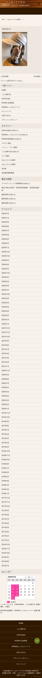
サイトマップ (6, 111)
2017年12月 (6, 498)
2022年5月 (5, 307)
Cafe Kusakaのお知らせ (10, 130)
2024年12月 (6, 252)
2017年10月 (6, 506)
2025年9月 (5, 222)
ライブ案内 (5, 156)
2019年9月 (5, 421)
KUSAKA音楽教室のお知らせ (12, 139)
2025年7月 (5, 230)
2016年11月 (6, 549)
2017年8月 (5, 515)
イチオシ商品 (6, 143)
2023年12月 (6, 273)
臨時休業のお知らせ (9, 194)
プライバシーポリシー (9, 120)
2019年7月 (5, 430)
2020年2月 (5, 404)
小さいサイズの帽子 (14, 19)
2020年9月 (5, 375)
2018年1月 (5, 493)
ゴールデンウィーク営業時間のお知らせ (16, 183)
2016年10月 (6, 553)
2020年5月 (5, 392)
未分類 (4, 169)
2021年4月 (5, 353)
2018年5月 (5, 477)
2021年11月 (6, 332)
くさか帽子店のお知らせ (10, 151)
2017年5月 (5, 527)
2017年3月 (5, 536)
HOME (4, 90)
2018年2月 (5, 489)
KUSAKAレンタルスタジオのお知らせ (15, 135)
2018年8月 (5, 464)
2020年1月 (5, 409)
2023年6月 (5, 281)
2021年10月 (6, 337)
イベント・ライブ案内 (9, 147)
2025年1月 (5, 247)
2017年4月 (5, 532)
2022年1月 (5, 324)
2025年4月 (5, 239)
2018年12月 (6, 451)
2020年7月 (5, 383)
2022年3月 (5, 315)
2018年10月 (6, 460)
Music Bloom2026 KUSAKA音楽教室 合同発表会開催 (20, 189)
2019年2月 (5, 447)
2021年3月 (5, 358)
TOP (3, 19)
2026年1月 (5, 218)
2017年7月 (5, 519)
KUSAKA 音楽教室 (8, 103)
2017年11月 (6, 502)
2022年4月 (5, 311)
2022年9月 (5, 298)
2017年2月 (5, 540)
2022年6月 (5, 303)
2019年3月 (5, 443)
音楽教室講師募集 (8, 173)
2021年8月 (5, 345)
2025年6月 (5, 235)
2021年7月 (5, 349)
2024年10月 (6, 256)
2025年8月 (5, 226)
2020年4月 (5, 396)
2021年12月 (6, 328)
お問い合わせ (6, 115)
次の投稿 (37, 76)
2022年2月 (5, 320)
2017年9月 (5, 510)
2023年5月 (5, 286)
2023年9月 (5, 277)
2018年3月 (5, 485)
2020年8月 (5, 379)
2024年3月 (5, 269)
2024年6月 (5, 264)
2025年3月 (5, 243)
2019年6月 (5, 434)
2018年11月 (6, 455)
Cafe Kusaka (6, 98)
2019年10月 (6, 417)
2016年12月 (6, 544)
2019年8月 (5, 426)
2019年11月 (6, 413)
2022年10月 (6, 294)
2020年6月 (5, 387)
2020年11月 (6, 370)
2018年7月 (5, 468)
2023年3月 (5, 290)
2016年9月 (5, 557)
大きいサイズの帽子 (9, 160)
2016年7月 (5, 566)
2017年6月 (5, 523)
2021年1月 (5, 366)
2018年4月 (5, 481)
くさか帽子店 (6, 94)
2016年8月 (5, 561)
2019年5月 (5, 438)
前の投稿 (5, 76)
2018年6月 (5, 472)
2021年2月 (5, 362)
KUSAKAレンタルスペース (11, 107)
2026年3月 (5, 213)
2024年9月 (5, 260)
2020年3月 (5, 400)
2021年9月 (5, 341)
